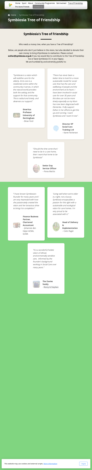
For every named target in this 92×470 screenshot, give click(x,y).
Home (13, 15)
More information (50, 464)
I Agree (83, 464)
